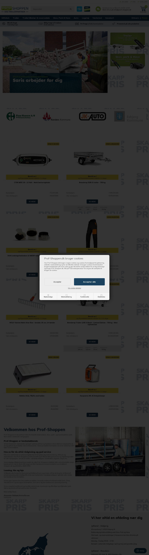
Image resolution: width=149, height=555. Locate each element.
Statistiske (101, 297)
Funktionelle (84, 297)
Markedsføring (66, 297)
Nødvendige (48, 297)
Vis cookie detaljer (74, 288)
